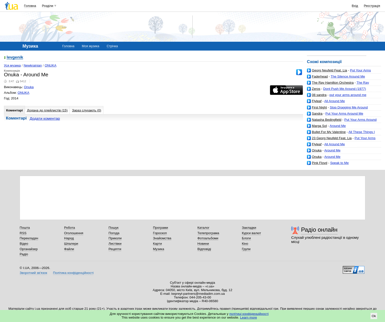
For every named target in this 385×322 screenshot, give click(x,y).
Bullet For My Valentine (329, 132)
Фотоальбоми (207, 238)
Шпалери (71, 243)
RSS (23, 233)
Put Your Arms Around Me (344, 113)
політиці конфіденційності (249, 314)
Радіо (24, 254)
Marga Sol (319, 126)
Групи (246, 249)
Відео (24, 243)
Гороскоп (160, 233)
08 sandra (319, 95)
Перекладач (29, 238)
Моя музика (90, 46)
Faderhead (320, 76)
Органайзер (29, 249)
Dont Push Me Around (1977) (344, 89)
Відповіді (204, 249)
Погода (114, 233)
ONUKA (50, 65)
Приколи (115, 238)
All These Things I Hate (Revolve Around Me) (341, 134)
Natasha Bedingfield (326, 119)
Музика (158, 249)
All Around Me (334, 101)
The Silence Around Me (348, 76)
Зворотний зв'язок (33, 273)
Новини (203, 243)
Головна (30, 6)
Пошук (114, 227)
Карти (157, 243)
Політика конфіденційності (73, 273)
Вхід (355, 6)
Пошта (25, 227)
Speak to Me (339, 163)
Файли (69, 249)
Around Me (338, 126)
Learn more (248, 317)
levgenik (15, 57)
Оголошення (73, 233)
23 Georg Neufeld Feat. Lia (332, 138)
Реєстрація (372, 6)
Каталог (203, 227)
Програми (160, 227)
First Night (319, 107)
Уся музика (12, 65)
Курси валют (251, 233)
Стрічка (112, 46)
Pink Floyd (319, 163)
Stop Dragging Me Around (349, 107)
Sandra (317, 113)
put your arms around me (348, 95)
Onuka (317, 150)
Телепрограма (208, 233)
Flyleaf (317, 101)
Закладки (249, 227)
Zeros (316, 89)
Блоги (246, 238)
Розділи (47, 6)
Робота (69, 227)
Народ (69, 238)
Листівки (115, 243)
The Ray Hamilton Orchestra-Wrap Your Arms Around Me (342, 84)
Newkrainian (33, 65)
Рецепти (115, 249)
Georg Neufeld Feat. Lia (329, 70)
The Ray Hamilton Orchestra (333, 82)
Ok (374, 316)
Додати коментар (45, 118)
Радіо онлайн (319, 229)
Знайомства (162, 238)
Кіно (245, 243)
